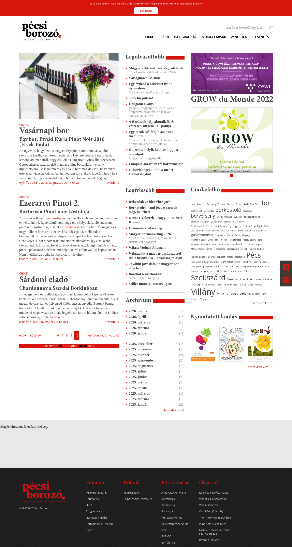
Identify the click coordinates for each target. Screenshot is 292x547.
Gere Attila (220, 235)
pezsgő (230, 256)
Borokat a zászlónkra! (145, 274)
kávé (214, 244)
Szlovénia (267, 279)
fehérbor (215, 230)
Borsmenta (168, 505)
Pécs (253, 255)
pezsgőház (240, 256)
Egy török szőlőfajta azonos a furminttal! (151, 134)
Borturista (69, 227)
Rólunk (132, 483)
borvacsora (247, 210)
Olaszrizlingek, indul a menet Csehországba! (151, 172)
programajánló (210, 266)
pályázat (221, 256)
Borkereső (92, 499)
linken (58, 317)
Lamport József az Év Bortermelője (156, 164)
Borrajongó (168, 499)
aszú (193, 204)
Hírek (164, 37)
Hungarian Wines (171, 517)
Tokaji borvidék (208, 284)
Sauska (194, 271)
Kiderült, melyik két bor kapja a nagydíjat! (153, 152)
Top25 (89, 530)
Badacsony (211, 204)
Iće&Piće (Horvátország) (213, 492)
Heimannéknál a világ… (147, 228)
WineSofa (239, 37)
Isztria (261, 239)
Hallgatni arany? (142, 104)
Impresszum (131, 492)
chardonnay (216, 221)
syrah (233, 271)
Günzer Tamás (233, 235)
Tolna (219, 284)
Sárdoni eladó (43, 280)
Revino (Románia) (209, 540)
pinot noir (247, 261)
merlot (209, 248)
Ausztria (201, 204)
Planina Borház (261, 261)
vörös (264, 293)
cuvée (242, 221)
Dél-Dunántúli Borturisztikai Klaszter (209, 226)
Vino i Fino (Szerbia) (211, 511)
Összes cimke (259, 303)
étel (192, 230)
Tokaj (195, 284)
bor (267, 203)
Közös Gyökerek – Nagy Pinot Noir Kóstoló (155, 220)
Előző (33, 335)
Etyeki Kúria (263, 226)
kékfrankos (239, 244)
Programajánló (95, 511)
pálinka (211, 256)
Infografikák (185, 37)
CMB (235, 221)
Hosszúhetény (249, 239)
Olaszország (219, 248)
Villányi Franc (253, 293)
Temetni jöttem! (141, 98)
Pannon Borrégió (199, 256)
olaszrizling (233, 248)
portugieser (196, 266)
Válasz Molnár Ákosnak (147, 247)
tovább (110, 183)
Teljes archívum (258, 367)
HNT (217, 239)
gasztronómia (202, 234)
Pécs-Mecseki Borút (200, 261)
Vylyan (203, 299)
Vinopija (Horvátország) (213, 499)
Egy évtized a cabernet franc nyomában (150, 86)
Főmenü (95, 483)
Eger (231, 226)
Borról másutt (176, 483)
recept (260, 266)
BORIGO (166, 536)
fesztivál (225, 230)
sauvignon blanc (207, 271)
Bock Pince (255, 204)
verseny (258, 284)
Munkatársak (214, 37)
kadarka (195, 244)
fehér (207, 230)
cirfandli (228, 221)
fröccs (240, 230)
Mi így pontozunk (96, 492)
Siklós (219, 271)
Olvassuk (209, 483)
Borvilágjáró (168, 511)
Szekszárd (208, 277)
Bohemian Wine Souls (174, 524)
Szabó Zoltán (243, 271)
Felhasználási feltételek (138, 499)
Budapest (238, 216)
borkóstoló (228, 209)
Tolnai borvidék (231, 284)
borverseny (203, 216)
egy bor (237, 226)
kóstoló (250, 244)
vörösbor (195, 299)
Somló (226, 271)
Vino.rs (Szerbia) (209, 505)
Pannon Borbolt (256, 248)
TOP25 (243, 284)
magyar (259, 244)
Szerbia (257, 279)
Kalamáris (205, 244)
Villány (203, 291)
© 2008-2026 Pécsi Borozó (33, 508)
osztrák (243, 248)
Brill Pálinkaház (224, 216)
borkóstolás (208, 210)
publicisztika (236, 266)
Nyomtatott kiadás (97, 517)
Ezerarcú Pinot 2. (49, 204)
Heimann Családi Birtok (202, 239)
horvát (224, 239)
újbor (250, 284)
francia (233, 230)
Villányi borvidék (231, 293)
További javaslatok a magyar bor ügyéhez (154, 266)
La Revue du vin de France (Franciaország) (215, 531)
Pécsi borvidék (232, 262)
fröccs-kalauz (251, 230)
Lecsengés (260, 37)
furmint (262, 230)
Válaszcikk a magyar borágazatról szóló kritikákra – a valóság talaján (155, 255)
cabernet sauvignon (200, 221)
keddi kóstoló (224, 244)
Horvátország (235, 239)
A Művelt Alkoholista (173, 492)
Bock (246, 204)
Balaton (221, 204)
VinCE (164, 530)
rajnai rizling (249, 266)
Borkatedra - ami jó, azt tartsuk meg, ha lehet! (153, 209)
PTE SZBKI (223, 266)
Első (22, 335)
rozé (267, 266)
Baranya (230, 204)
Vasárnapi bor (44, 131)
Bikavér (239, 204)
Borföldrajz (168, 542)
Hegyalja (246, 235)
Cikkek (150, 37)
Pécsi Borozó (216, 261)
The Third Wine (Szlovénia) (215, 517)
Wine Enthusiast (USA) (212, 524)
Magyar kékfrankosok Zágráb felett (156, 68)
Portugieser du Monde (100, 524)
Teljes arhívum (170, 410)
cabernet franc (252, 216)
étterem (199, 230)
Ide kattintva (135, 3)
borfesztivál (196, 210)
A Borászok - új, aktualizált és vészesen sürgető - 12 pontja (151, 123)
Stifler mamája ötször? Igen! (150, 284)
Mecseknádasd (197, 248)
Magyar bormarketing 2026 (150, 234)
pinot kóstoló (54, 218)
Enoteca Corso (249, 226)
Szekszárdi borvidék (239, 279)
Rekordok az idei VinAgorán (151, 202)
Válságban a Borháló (145, 78)
